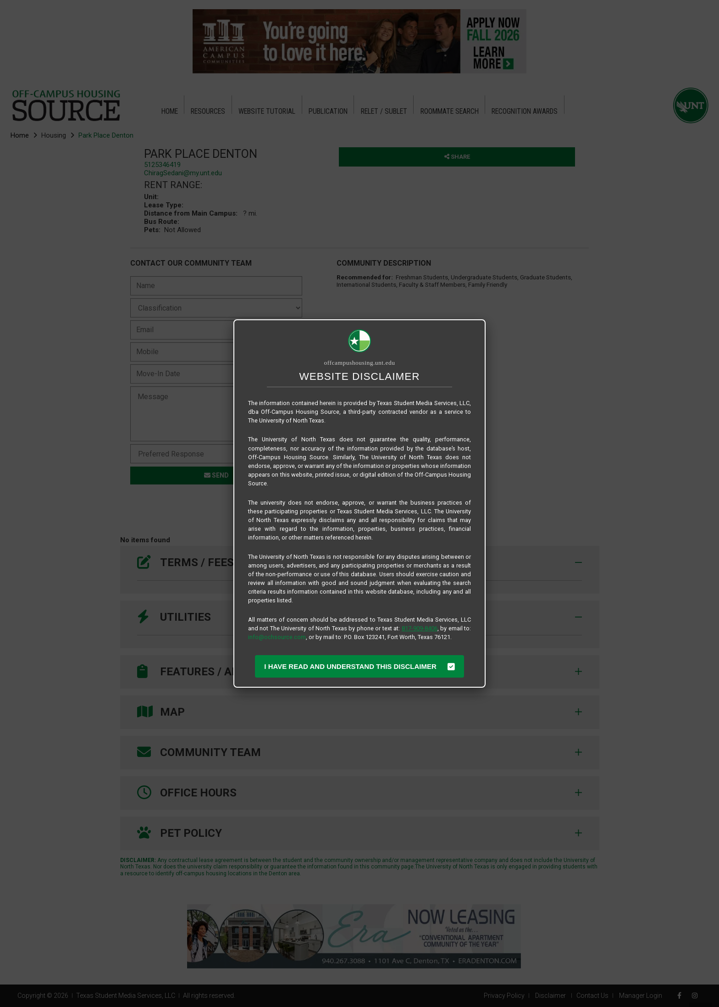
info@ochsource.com (277, 637)
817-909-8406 (419, 628)
